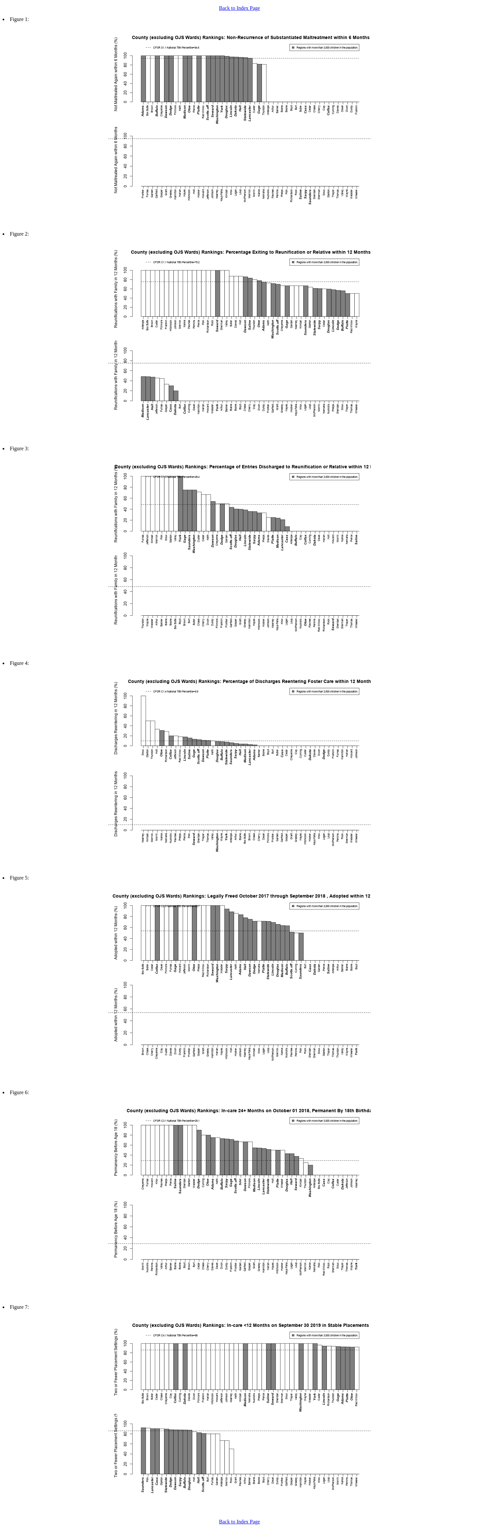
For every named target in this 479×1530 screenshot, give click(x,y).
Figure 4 (19, 663)
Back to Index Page (239, 8)
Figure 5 (19, 878)
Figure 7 (19, 1307)
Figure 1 (19, 19)
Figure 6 (19, 1092)
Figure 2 (19, 234)
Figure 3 (19, 448)
